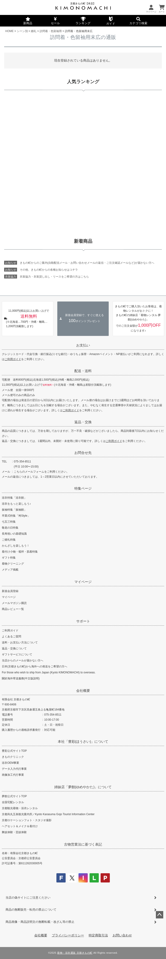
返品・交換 (83, 422)
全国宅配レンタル (13, 802)
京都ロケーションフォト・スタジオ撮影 (27, 820)
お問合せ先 (83, 453)
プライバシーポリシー (68, 935)
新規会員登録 (10, 591)
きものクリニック (13, 756)
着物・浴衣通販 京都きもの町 (75, 952)
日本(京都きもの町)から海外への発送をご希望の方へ (34, 666)
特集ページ (83, 488)
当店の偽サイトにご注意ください (28, 897)
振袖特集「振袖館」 (14, 509)
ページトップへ (159, 914)
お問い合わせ (122, 935)
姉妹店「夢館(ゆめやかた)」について (83, 787)
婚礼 (33, 31)
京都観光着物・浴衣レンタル (20, 808)
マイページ (83, 582)
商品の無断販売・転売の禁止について (31, 909)
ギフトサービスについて (17, 654)
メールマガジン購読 (14, 603)
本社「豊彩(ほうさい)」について (83, 741)
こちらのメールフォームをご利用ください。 (41, 471)
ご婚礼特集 (9, 539)
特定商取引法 (98, 935)
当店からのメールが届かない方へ (22, 660)
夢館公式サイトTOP (14, 796)
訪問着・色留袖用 (51, 31)
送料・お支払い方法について (20, 642)
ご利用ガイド (13, 359)
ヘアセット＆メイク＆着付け (20, 826)
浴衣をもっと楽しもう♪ (16, 503)
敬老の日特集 (10, 527)
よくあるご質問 (11, 636)
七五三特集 (9, 521)
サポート (83, 621)
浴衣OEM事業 (10, 762)
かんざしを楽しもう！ (15, 545)
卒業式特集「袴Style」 (16, 515)
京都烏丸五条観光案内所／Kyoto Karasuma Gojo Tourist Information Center (48, 814)
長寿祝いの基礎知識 (14, 533)
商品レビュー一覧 (13, 609)
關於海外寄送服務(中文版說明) (21, 678)
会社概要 (83, 691)
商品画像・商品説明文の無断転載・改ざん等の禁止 (40, 921)
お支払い (83, 345)
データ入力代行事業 (14, 768)
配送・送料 (83, 371)
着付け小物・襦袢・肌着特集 (20, 551)
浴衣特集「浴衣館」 (14, 497)
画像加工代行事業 (13, 774)
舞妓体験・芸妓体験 (14, 832)
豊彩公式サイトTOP (14, 750)
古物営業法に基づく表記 (83, 844)
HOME (9, 31)
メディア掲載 (10, 569)
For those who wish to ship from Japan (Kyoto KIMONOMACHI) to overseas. (49, 672)
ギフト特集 (9, 557)
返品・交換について (14, 648)
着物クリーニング (13, 563)
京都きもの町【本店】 (83, 3)
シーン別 (22, 31)
